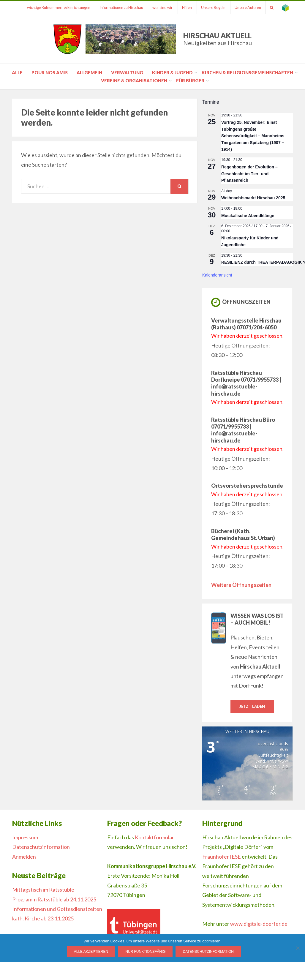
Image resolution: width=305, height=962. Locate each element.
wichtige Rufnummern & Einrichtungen (54, 7)
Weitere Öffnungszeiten (241, 585)
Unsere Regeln (211, 7)
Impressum (25, 837)
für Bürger (190, 80)
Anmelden (24, 856)
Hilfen (184, 7)
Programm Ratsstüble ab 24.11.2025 (54, 899)
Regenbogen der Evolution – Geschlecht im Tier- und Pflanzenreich (249, 174)
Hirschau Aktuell (217, 38)
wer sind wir (160, 7)
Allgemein (89, 72)
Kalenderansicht (217, 275)
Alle (17, 72)
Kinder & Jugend (172, 72)
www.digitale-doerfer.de (258, 923)
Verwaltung (127, 72)
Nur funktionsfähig (146, 952)
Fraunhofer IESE (221, 856)
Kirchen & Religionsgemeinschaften (247, 72)
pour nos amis (49, 72)
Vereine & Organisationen (134, 80)
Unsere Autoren (246, 7)
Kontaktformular (154, 837)
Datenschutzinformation (41, 847)
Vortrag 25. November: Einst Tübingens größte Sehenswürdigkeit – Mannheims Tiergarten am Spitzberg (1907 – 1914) (252, 136)
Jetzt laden (252, 706)
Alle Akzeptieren (91, 952)
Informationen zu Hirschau (118, 7)
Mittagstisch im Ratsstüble (43, 890)
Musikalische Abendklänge (247, 215)
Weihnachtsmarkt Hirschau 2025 (253, 197)
